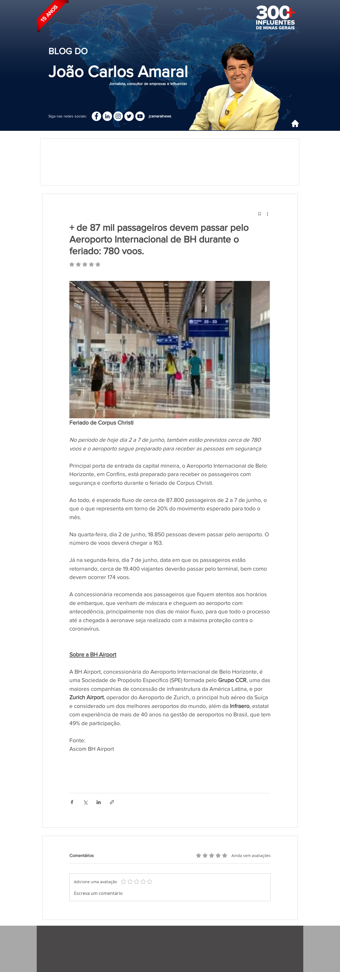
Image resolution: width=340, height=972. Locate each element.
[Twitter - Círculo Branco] (129, 116)
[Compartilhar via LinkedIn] (98, 802)
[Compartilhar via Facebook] (72, 802)
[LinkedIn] (107, 116)
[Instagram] (118, 116)
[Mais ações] (267, 213)
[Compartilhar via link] (112, 802)
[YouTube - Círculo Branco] (140, 116)
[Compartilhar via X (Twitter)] (85, 802)
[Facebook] (96, 116)
